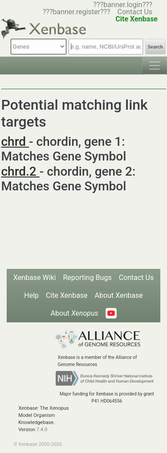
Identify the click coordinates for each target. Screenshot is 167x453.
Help (31, 295)
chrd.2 (20, 171)
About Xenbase (119, 295)
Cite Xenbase (67, 295)
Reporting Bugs (87, 277)
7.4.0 (42, 429)
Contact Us (135, 12)
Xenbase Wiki (34, 277)
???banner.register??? (76, 12)
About (74, 313)
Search (155, 47)
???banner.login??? (122, 4)
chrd (15, 141)
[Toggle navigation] (154, 65)
